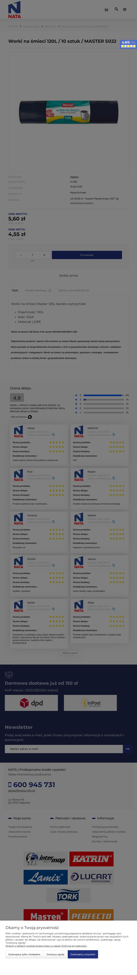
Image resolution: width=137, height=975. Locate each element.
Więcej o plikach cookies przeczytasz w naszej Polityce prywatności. (46, 945)
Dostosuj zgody (55, 954)
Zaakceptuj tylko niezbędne (24, 954)
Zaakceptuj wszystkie (82, 954)
